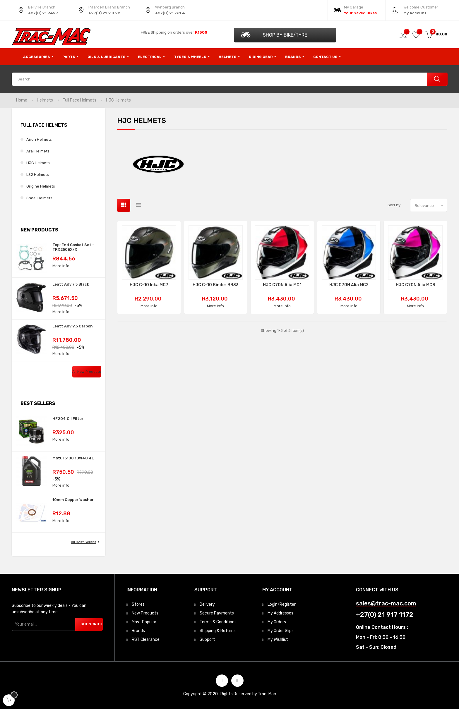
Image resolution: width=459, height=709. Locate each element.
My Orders (277, 621)
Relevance (431, 205)
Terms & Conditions (218, 621)
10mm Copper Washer (73, 499)
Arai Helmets (37, 151)
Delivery (207, 604)
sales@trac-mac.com (386, 603)
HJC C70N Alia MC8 (415, 285)
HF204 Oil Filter (67, 418)
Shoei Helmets (39, 198)
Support (207, 639)
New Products (145, 613)
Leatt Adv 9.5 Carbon (72, 326)
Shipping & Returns (218, 630)
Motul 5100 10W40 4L (73, 458)
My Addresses (280, 613)
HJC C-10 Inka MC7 (149, 285)
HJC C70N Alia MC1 (282, 285)
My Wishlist (278, 639)
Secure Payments (217, 613)
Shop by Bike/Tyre (274, 34)
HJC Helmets (38, 163)
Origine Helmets (40, 186)
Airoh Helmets (39, 139)
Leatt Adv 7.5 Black (70, 284)
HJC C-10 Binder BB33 (216, 285)
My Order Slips (281, 630)
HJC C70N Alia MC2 (349, 285)
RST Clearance (146, 639)
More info (60, 266)
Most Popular (144, 621)
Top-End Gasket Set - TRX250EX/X (73, 247)
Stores (138, 604)
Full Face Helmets (43, 125)
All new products (86, 372)
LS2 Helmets (37, 174)
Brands (138, 630)
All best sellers (86, 542)
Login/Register (282, 604)
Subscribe (92, 624)
